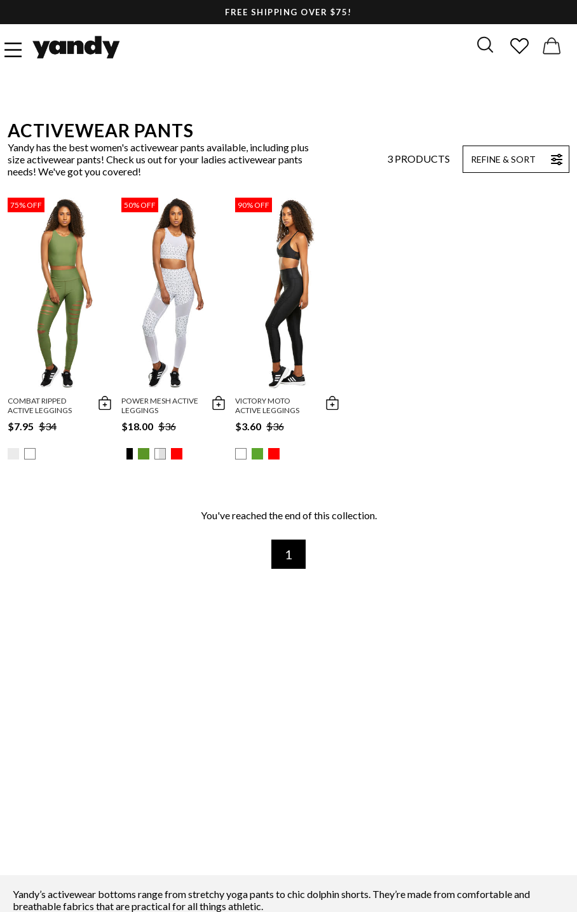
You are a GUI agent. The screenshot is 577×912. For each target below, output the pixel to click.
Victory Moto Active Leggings (267, 405)
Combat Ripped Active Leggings (40, 405)
